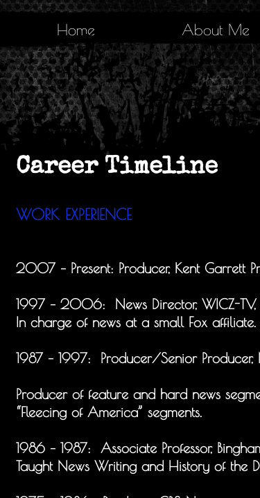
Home (76, 30)
